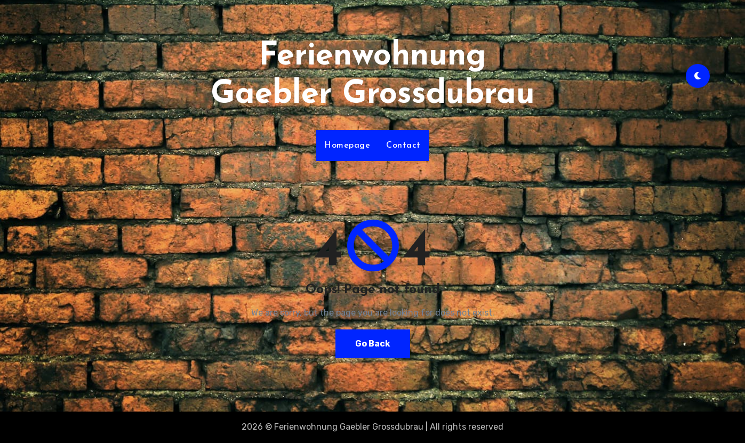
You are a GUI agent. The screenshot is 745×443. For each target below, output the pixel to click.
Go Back (372, 344)
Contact (403, 145)
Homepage (347, 145)
